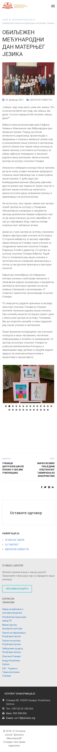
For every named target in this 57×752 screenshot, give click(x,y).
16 (13, 410)
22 (34, 410)
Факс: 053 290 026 (16, 713)
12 (44, 406)
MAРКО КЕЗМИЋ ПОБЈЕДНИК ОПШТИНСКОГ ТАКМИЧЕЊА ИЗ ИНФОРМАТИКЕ (46, 469)
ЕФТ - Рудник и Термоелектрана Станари (10, 672)
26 (48, 410)
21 (30, 410)
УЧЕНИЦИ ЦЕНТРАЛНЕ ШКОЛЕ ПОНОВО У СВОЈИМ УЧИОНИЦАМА (13, 468)
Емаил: (20, 718)
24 (41, 410)
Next (50, 384)
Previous (7, 384)
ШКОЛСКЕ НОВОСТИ (41, 100)
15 (9, 410)
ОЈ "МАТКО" (12, 544)
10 (37, 406)
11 (41, 406)
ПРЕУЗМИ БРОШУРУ (17, 588)
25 (44, 410)
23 (37, 410)
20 (27, 410)
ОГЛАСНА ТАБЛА (14, 540)
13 (48, 406)
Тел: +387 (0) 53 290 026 (19, 708)
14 (51, 406)
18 (20, 410)
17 (16, 410)
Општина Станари (11, 656)
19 (23, 410)
